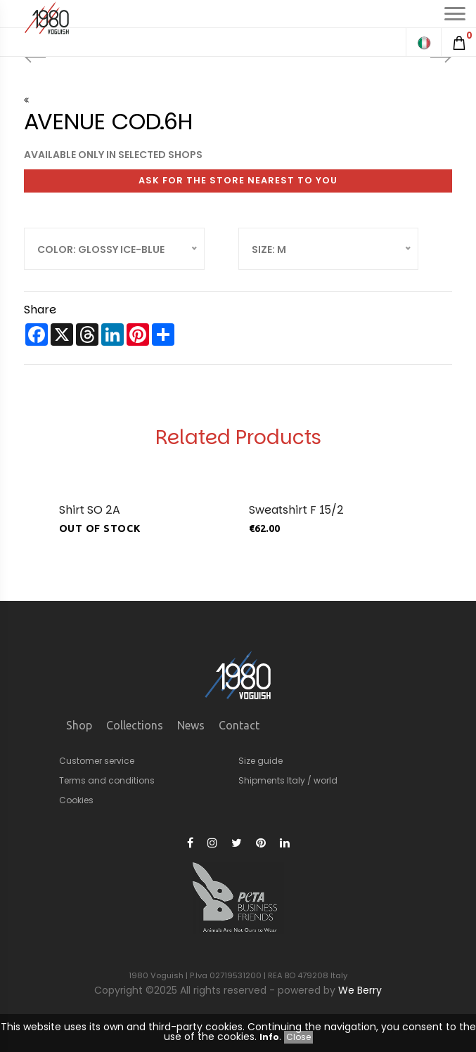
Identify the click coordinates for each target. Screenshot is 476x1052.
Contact (239, 725)
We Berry (360, 990)
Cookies (76, 800)
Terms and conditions (107, 780)
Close (298, 1037)
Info (269, 1037)
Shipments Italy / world (287, 780)
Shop (79, 725)
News (191, 725)
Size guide (260, 761)
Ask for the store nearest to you (238, 180)
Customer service (96, 761)
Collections (134, 725)
